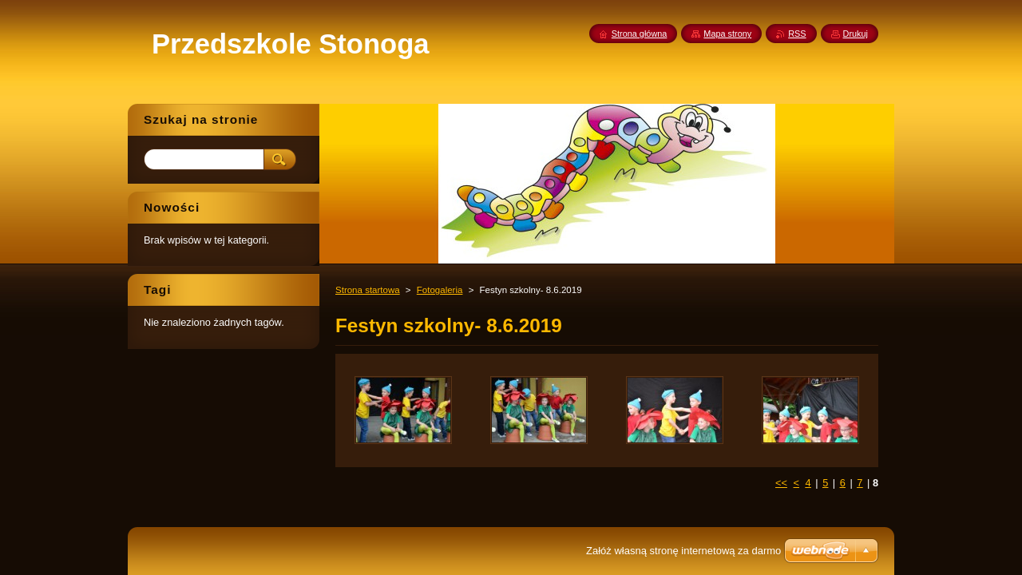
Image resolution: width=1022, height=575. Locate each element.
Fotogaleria (440, 290)
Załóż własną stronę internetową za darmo (683, 551)
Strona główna (639, 33)
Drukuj (855, 33)
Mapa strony (727, 33)
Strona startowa (367, 290)
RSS (797, 33)
